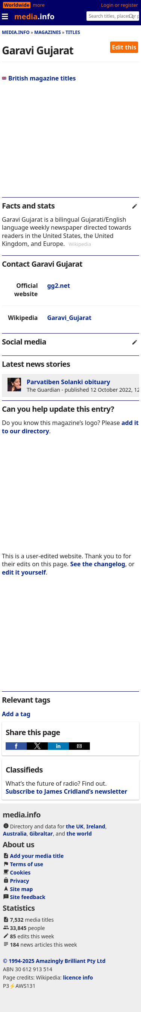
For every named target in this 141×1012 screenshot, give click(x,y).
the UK (74, 826)
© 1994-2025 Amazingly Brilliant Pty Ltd (54, 960)
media (34, 16)
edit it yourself (24, 572)
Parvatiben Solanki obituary (68, 382)
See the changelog (97, 564)
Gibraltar (41, 833)
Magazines (47, 32)
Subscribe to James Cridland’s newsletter (66, 791)
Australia (15, 833)
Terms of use (26, 864)
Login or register (119, 5)
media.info (16, 32)
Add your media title (37, 855)
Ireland (95, 826)
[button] (16, 746)
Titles (72, 32)
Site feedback (27, 897)
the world (79, 833)
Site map (21, 889)
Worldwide (16, 5)
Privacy (19, 880)
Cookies (20, 872)
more (38, 5)
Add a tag (16, 714)
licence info (78, 977)
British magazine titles (39, 78)
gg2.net (58, 285)
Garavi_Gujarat (69, 318)
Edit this (124, 47)
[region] (70, 143)
